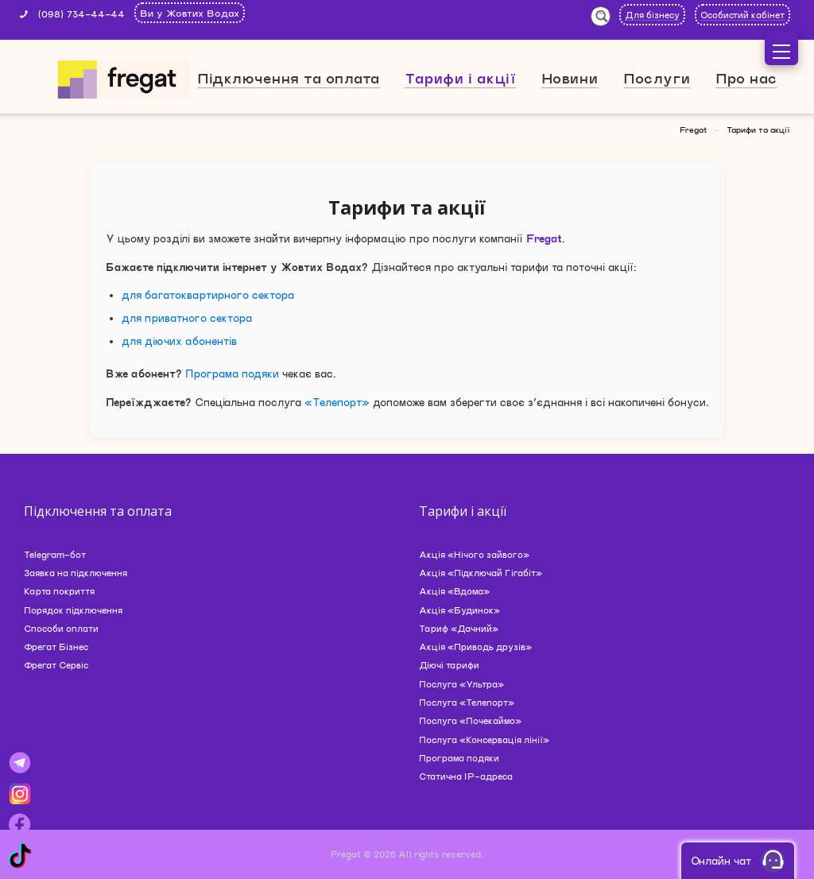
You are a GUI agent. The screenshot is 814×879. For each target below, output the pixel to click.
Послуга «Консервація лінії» (484, 739)
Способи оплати (61, 628)
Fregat (693, 129)
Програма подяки (232, 373)
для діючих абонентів (179, 341)
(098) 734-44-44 (81, 13)
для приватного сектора (187, 318)
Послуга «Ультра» (461, 684)
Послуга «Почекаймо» (470, 720)
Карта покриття (59, 591)
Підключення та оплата (288, 78)
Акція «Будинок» (459, 610)
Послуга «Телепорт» (466, 702)
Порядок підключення (73, 610)
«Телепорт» (337, 402)
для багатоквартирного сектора (208, 294)
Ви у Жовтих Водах (189, 12)
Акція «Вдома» (454, 591)
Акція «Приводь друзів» (475, 646)
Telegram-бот (55, 554)
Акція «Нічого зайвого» (474, 554)
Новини (570, 78)
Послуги (657, 78)
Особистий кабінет (742, 15)
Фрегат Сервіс (56, 665)
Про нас (746, 78)
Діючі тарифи (449, 665)
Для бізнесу (652, 15)
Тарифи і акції (460, 78)
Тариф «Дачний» (458, 628)
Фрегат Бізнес (56, 646)
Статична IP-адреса (466, 776)
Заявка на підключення (75, 572)
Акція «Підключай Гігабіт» (480, 572)
